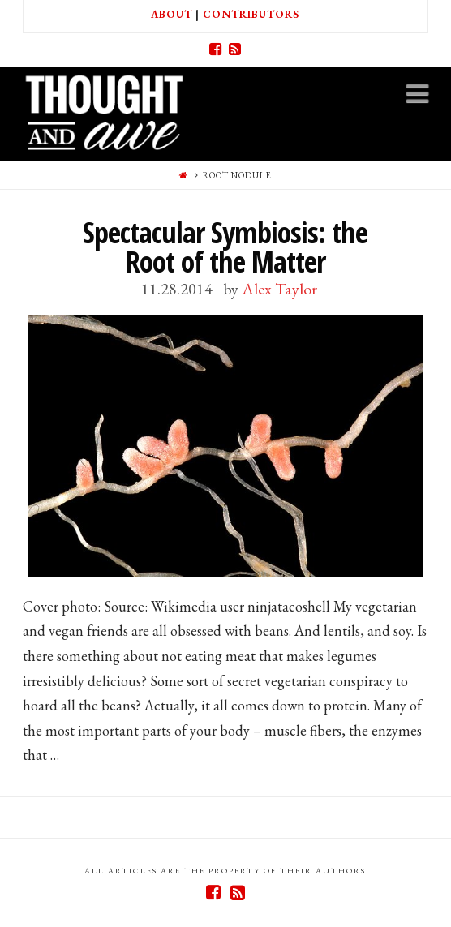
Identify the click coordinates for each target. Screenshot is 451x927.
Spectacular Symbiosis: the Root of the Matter (225, 246)
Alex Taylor (279, 288)
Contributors (251, 14)
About (171, 14)
